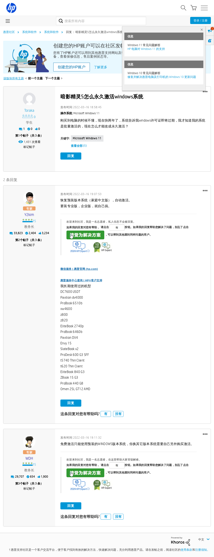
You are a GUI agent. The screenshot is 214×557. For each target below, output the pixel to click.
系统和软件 (29, 32)
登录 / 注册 (201, 20)
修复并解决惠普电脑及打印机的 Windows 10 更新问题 (161, 77)
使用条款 (186, 549)
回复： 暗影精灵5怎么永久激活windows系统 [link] (94, 32)
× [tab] (201, 29)
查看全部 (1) (79, 146)
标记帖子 (29, 147)
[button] (205, 91)
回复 (70, 156)
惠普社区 (9, 32)
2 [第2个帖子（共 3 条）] (19, 239)
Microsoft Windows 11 (87, 138)
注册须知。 (202, 549)
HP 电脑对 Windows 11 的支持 (146, 49)
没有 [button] (118, 413)
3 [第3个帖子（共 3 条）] (19, 483)
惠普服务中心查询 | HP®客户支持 (81, 280)
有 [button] (105, 413)
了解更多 (100, 67)
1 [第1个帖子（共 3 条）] (19, 135)
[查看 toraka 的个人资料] (29, 110)
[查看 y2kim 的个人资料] (29, 214)
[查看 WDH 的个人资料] (29, 458)
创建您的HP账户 (71, 67)
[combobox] (101, 21)
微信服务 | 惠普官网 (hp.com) (79, 268)
